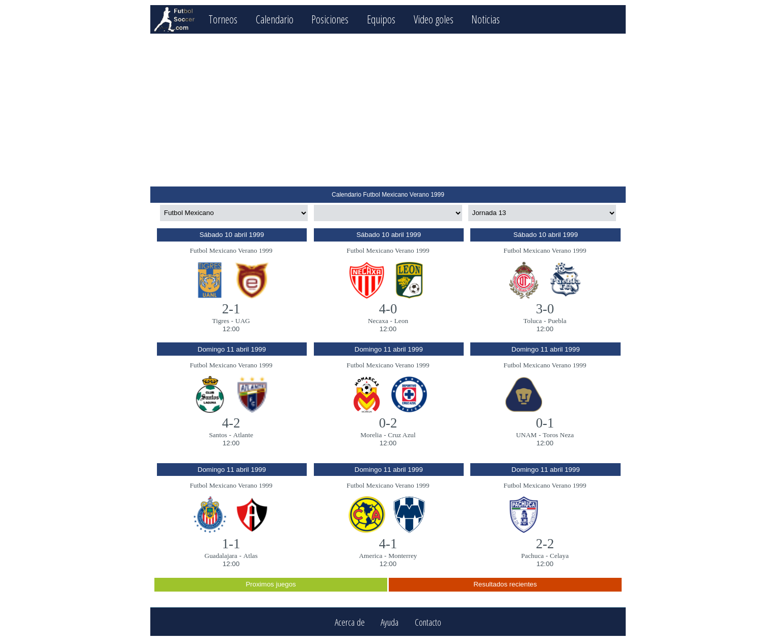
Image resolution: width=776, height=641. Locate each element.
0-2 (388, 423)
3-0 (545, 308)
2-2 (545, 543)
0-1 (545, 423)
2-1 (231, 308)
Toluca (532, 321)
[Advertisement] (388, 110)
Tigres (220, 321)
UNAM (526, 435)
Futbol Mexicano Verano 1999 (231, 250)
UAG (242, 321)
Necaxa (378, 321)
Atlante (243, 435)
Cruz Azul (401, 435)
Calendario (274, 19)
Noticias (485, 19)
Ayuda (389, 622)
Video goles (433, 19)
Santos (218, 435)
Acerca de (350, 622)
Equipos (381, 19)
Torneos (222, 19)
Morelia (371, 435)
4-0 (388, 308)
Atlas (251, 555)
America (370, 555)
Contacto (428, 622)
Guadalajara (220, 555)
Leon (401, 321)
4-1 (388, 543)
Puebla (557, 321)
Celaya (559, 555)
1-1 (231, 543)
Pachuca (532, 555)
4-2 (231, 423)
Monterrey (402, 555)
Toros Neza (558, 435)
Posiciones (330, 19)
